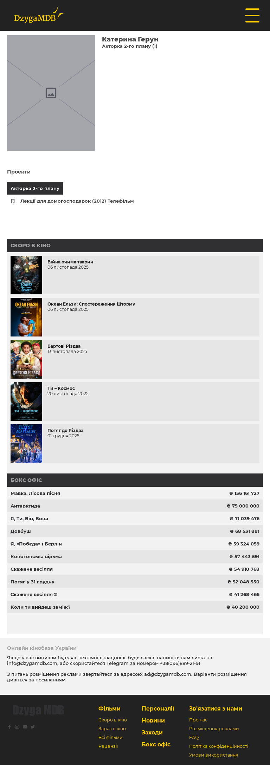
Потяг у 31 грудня (32, 581)
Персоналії (158, 708)
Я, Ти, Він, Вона (29, 518)
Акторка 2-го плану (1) (130, 46)
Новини (153, 720)
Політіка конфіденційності (218, 746)
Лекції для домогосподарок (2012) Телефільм (77, 201)
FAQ (194, 737)
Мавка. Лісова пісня (35, 493)
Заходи (152, 732)
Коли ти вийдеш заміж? (41, 607)
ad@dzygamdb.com (167, 674)
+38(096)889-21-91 (180, 663)
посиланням (50, 679)
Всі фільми (110, 737)
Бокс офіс (26, 480)
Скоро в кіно (31, 245)
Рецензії (108, 746)
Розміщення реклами (214, 728)
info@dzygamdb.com (32, 663)
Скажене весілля (32, 569)
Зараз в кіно (112, 728)
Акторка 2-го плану (35, 188)
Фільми (109, 708)
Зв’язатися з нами (215, 708)
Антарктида (25, 506)
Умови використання (213, 755)
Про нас (198, 719)
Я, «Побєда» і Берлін (36, 544)
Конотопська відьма (36, 556)
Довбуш (21, 531)
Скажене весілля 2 (34, 594)
